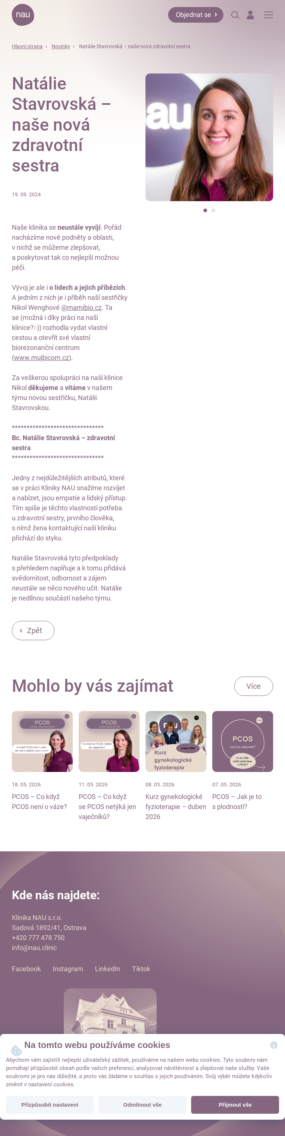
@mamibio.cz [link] (81, 307)
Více (253, 686)
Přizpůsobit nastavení (50, 1105)
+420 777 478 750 (38, 938)
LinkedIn (107, 969)
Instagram (68, 969)
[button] (205, 210)
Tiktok (141, 969)
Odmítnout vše (142, 1105)
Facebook (26, 969)
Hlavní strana (27, 46)
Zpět (34, 630)
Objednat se (193, 15)
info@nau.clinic (34, 948)
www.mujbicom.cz (41, 357)
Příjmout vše (235, 1105)
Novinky (61, 46)
